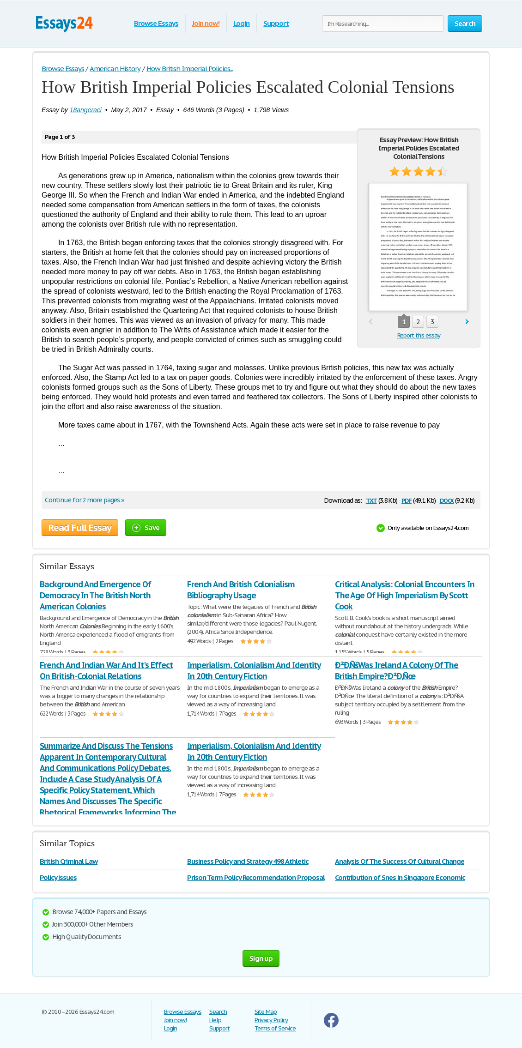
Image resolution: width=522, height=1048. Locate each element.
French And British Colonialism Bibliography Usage (241, 590)
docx (447, 499)
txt (371, 499)
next (467, 322)
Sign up (261, 958)
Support (276, 23)
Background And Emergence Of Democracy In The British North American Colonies (95, 595)
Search (218, 1012)
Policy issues (58, 877)
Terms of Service (275, 1028)
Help (215, 1020)
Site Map (266, 1012)
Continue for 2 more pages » (84, 500)
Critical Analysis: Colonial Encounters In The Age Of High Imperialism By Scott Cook (404, 595)
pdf (406, 499)
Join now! (205, 23)
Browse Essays (156, 23)
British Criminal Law (68, 861)
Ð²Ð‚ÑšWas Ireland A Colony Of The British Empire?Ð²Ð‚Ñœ (397, 670)
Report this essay (418, 335)
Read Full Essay (80, 528)
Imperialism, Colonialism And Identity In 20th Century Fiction (254, 670)
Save (145, 527)
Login (241, 23)
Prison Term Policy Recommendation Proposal (255, 877)
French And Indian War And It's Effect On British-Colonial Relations (106, 670)
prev (370, 322)
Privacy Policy (271, 1020)
